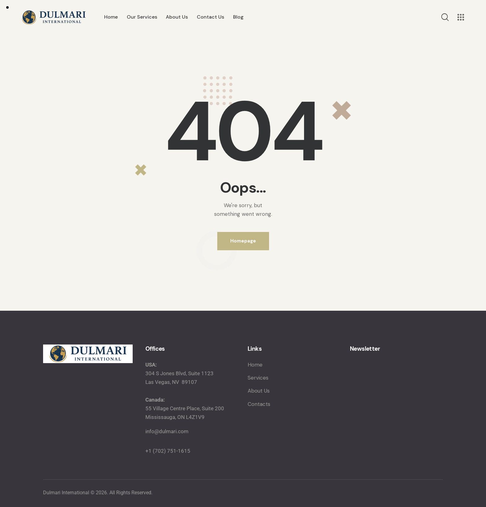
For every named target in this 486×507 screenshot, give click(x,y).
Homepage (243, 241)
